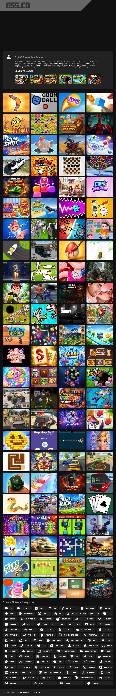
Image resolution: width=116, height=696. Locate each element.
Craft (29, 624)
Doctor (77, 624)
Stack (73, 672)
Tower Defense (87, 678)
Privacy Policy (23, 692)
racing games (87, 63)
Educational (86, 630)
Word (67, 683)
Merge (29, 651)
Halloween (56, 640)
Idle (94, 640)
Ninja (108, 651)
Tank (49, 678)
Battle (46, 613)
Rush (12, 667)
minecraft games (59, 67)
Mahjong (59, 646)
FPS (109, 635)
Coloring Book (86, 619)
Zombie (96, 683)
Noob (12, 656)
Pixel (91, 656)
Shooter (27, 667)
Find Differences (71, 635)
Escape (106, 630)
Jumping (29, 646)
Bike (60, 613)
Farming (13, 635)
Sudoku (13, 678)
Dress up (13, 630)
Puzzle (45, 662)
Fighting (49, 635)
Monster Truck (68, 651)
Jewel (109, 640)
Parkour (62, 656)
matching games (72, 65)
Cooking (13, 624)
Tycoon (13, 683)
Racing (76, 662)
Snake (61, 667)
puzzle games (38, 65)
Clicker (48, 619)
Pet (77, 656)
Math (109, 646)
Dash (44, 624)
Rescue (92, 662)
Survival (32, 678)
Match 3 (76, 646)
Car (97, 613)
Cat (110, 613)
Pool (12, 662)
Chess (12, 619)
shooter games (58, 63)
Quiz (60, 662)
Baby (12, 613)
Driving (48, 630)
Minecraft (47, 651)
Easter (66, 630)
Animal (108, 608)
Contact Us (36, 692)
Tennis (66, 678)
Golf (26, 640)
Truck (107, 678)
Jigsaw (13, 646)
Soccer (92, 667)
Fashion (31, 635)
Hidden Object (77, 640)
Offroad (28, 656)
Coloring (66, 619)
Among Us (90, 608)
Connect (107, 619)
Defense (60, 624)
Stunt (108, 672)
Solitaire (108, 667)
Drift (31, 630)
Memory (13, 651)
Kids (44, 646)
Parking (45, 656)
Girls (12, 640)
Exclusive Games (24, 71)
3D (55, 608)
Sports (30, 672)
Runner (108, 662)
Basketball (29, 613)
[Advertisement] (58, 31)
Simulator (45, 667)
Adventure (70, 608)
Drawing (107, 624)
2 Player (26, 608)
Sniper (76, 667)
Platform (107, 656)
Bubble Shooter (79, 613)
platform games (21, 67)
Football (93, 635)
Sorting (13, 672)
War (41, 683)
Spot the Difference (52, 672)
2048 (41, 608)
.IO (11, 608)
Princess (28, 662)
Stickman (91, 672)
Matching (93, 646)
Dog (92, 624)
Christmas (30, 619)
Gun (40, 640)
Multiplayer (90, 651)
